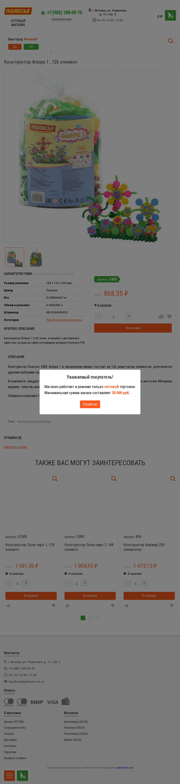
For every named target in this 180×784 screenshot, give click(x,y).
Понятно (90, 404)
